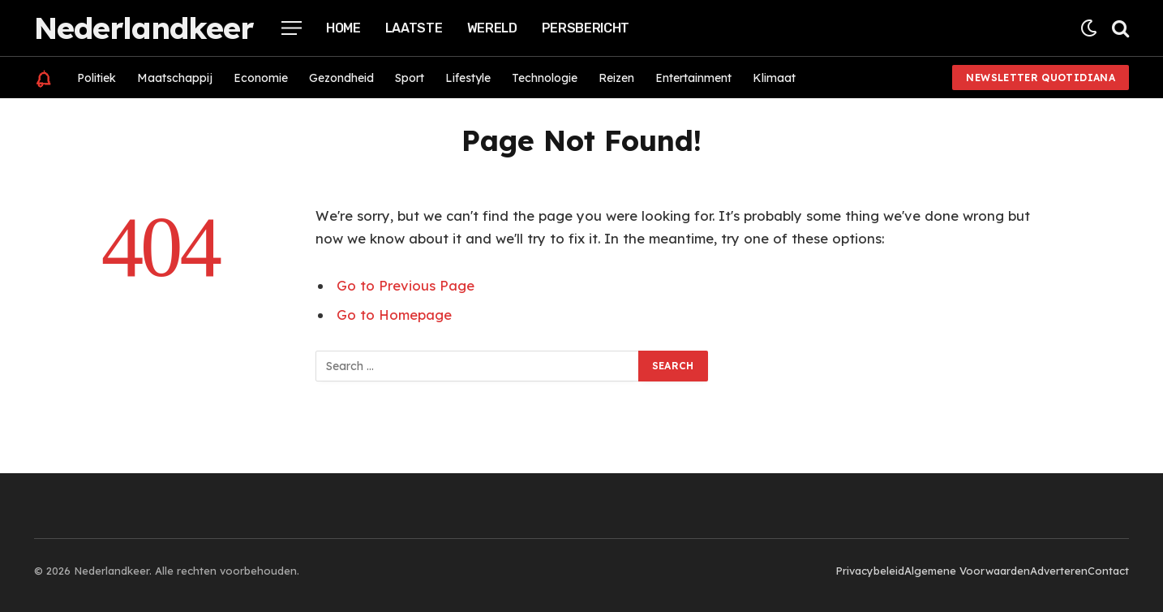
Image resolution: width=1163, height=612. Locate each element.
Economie (261, 78)
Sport (409, 78)
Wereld (492, 28)
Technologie (544, 78)
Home (343, 28)
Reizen (616, 78)
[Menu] (291, 28)
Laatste (414, 28)
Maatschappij (174, 78)
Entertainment (693, 78)
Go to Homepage (394, 314)
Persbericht (585, 28)
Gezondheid (341, 78)
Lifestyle (468, 78)
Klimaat (774, 78)
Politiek (96, 78)
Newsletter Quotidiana (1040, 77)
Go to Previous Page (405, 285)
